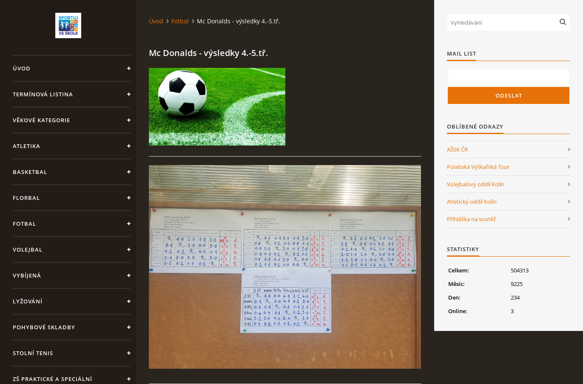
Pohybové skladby (44, 327)
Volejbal (28, 249)
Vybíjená (27, 275)
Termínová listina (43, 94)
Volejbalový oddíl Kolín (475, 184)
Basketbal (30, 172)
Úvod (22, 68)
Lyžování (28, 301)
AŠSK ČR (457, 149)
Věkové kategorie (41, 120)
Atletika (26, 146)
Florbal (26, 198)
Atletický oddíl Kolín (472, 201)
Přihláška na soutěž (471, 219)
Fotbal (24, 223)
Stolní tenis (33, 353)
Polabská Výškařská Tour (478, 167)
